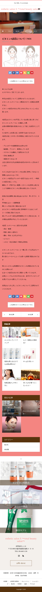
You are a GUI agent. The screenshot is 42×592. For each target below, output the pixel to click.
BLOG (11, 41)
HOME (5, 581)
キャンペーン (25, 581)
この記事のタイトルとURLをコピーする (21, 81)
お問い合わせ (21, 563)
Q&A (25, 584)
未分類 (6, 449)
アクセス (32, 584)
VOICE (19, 584)
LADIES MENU (14, 581)
